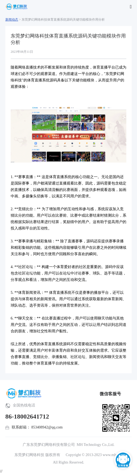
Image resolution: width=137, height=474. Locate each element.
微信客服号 (110, 394)
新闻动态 (11, 19)
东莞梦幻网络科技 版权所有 (37, 455)
